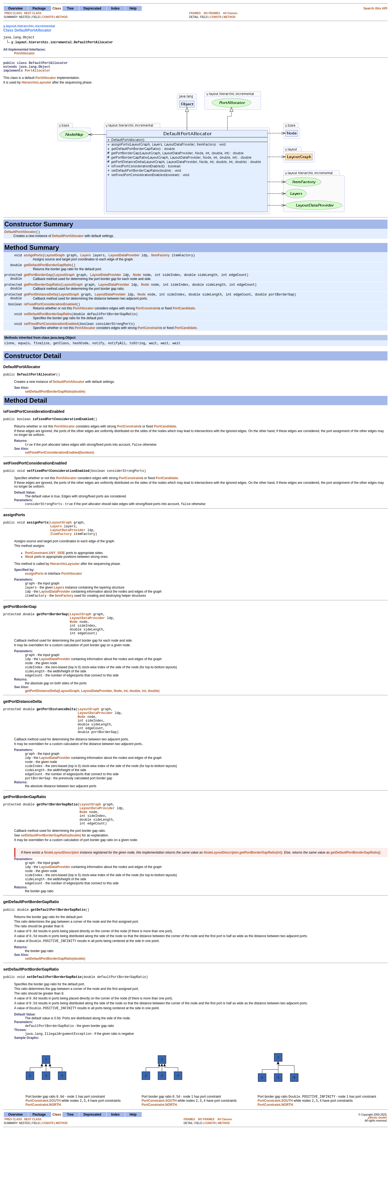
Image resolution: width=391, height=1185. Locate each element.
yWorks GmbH (377, 1172)
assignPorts (33, 259)
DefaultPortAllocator (20, 236)
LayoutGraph (55, 259)
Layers (85, 259)
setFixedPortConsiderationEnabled (51, 334)
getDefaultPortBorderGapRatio (47, 270)
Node (137, 280)
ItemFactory (160, 259)
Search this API (375, 8)
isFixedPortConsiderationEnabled (50, 314)
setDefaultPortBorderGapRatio (47, 324)
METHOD (62, 17)
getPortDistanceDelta (40, 302)
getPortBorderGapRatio (42, 291)
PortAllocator (24, 54)
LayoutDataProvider (124, 259)
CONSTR (47, 17)
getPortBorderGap (38, 280)
